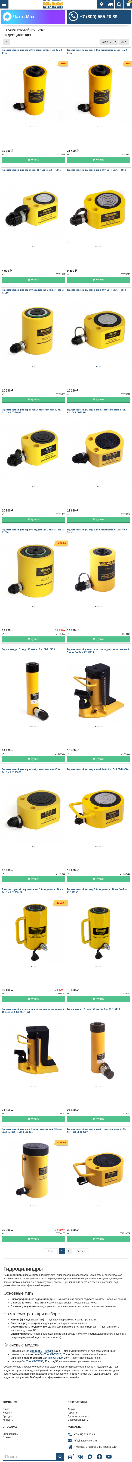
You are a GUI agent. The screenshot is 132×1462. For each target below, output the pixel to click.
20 (123, 42)
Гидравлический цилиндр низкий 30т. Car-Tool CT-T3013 (96, 170)
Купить (33, 160)
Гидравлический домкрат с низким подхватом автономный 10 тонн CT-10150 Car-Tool (33, 1011)
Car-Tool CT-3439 (53, 1358)
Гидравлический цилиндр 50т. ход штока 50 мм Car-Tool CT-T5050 (33, 532)
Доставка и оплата (78, 1417)
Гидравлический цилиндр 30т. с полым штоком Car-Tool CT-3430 (98, 52)
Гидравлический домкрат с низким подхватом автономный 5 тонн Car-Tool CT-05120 (98, 652)
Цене (109, 42)
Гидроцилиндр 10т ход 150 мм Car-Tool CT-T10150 (28, 650)
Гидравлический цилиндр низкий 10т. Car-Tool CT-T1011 (31, 170)
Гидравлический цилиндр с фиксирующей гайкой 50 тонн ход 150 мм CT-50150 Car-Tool (32, 1131)
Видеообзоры (10, 1434)
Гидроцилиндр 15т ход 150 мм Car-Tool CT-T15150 (93, 1010)
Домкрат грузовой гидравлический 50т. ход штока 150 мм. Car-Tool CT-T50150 (32, 891)
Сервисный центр (78, 1420)
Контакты (8, 1420)
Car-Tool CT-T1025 (50, 1355)
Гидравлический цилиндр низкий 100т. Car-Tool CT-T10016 (98, 770)
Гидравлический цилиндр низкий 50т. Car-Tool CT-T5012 (96, 290)
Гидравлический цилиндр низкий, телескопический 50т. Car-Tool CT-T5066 (31, 771)
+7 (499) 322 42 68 (84, 1435)
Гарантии (73, 1413)
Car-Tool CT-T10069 (41, 1351)
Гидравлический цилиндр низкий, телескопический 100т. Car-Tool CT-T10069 (97, 1131)
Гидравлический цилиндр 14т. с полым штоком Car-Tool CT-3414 (98, 532)
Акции (71, 1410)
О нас (6, 1410)
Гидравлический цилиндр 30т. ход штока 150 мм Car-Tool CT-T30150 (97, 891)
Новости (7, 1413)
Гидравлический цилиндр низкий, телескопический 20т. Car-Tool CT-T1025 (31, 412)
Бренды (7, 1417)
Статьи (7, 1438)
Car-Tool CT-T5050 (32, 1362)
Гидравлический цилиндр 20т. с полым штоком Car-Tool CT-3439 (33, 52)
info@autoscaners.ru (85, 1441)
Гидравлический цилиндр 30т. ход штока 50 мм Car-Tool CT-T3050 (33, 292)
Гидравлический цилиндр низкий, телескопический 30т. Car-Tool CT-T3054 (96, 412)
